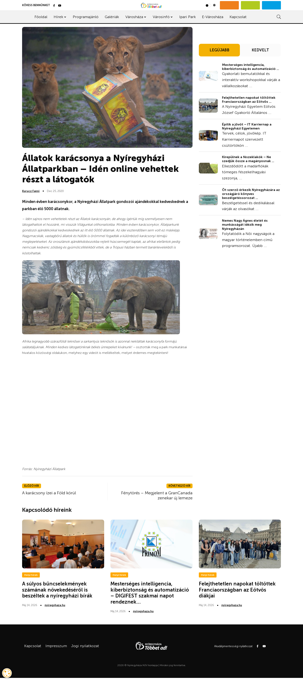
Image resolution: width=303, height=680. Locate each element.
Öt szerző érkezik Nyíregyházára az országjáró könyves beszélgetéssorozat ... (251, 194)
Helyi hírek (31, 574)
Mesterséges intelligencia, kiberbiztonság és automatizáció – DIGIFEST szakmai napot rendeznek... (149, 593)
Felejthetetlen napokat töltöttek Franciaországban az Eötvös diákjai (237, 590)
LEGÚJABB (219, 50)
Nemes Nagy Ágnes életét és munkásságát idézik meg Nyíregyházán (245, 225)
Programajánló (85, 17)
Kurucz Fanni (31, 191)
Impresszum (56, 646)
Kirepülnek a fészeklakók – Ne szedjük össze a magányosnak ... (248, 159)
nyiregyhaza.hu (55, 605)
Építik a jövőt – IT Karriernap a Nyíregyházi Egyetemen (246, 126)
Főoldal (41, 17)
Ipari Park (187, 17)
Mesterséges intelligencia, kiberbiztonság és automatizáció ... (250, 67)
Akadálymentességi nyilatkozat (233, 646)
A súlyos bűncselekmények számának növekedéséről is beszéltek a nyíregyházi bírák (57, 590)
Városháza (134, 17)
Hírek (58, 17)
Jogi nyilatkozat (85, 646)
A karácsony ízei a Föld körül (49, 492)
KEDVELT (260, 50)
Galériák (112, 17)
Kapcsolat (238, 17)
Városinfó (161, 17)
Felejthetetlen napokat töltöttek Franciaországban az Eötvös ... (248, 100)
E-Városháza (212, 17)
